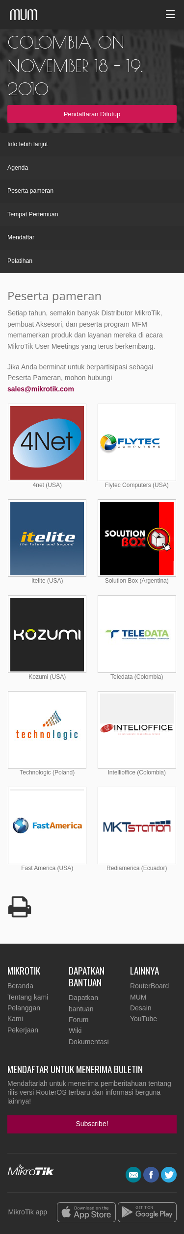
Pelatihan (19, 260)
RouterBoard (149, 986)
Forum (78, 1020)
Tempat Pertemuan (32, 214)
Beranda (20, 986)
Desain (141, 1008)
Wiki (75, 1030)
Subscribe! (92, 1124)
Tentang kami (27, 997)
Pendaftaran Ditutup (92, 114)
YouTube (143, 1019)
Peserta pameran (30, 190)
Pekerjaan (22, 1030)
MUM (138, 997)
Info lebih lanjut (27, 144)
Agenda (17, 167)
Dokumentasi (89, 1042)
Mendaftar (20, 237)
